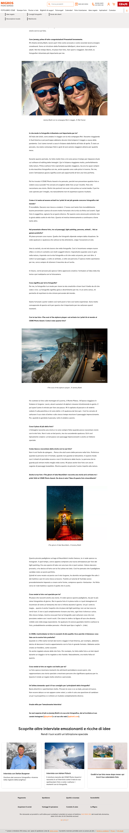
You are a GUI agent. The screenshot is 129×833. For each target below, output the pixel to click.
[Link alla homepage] (22, 4)
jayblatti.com (73, 716)
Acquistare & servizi (25, 807)
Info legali (120, 831)
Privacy (113, 831)
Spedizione (46, 798)
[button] (108, 4)
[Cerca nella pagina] (60, 4)
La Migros (93, 807)
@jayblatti (48, 716)
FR (65, 820)
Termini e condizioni (102, 831)
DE (62, 820)
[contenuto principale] (64, 402)
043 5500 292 (86, 814)
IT (67, 820)
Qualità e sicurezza (72, 798)
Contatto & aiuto (72, 807)
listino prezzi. (54, 831)
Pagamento (22, 798)
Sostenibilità (94, 798)
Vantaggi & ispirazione (50, 807)
